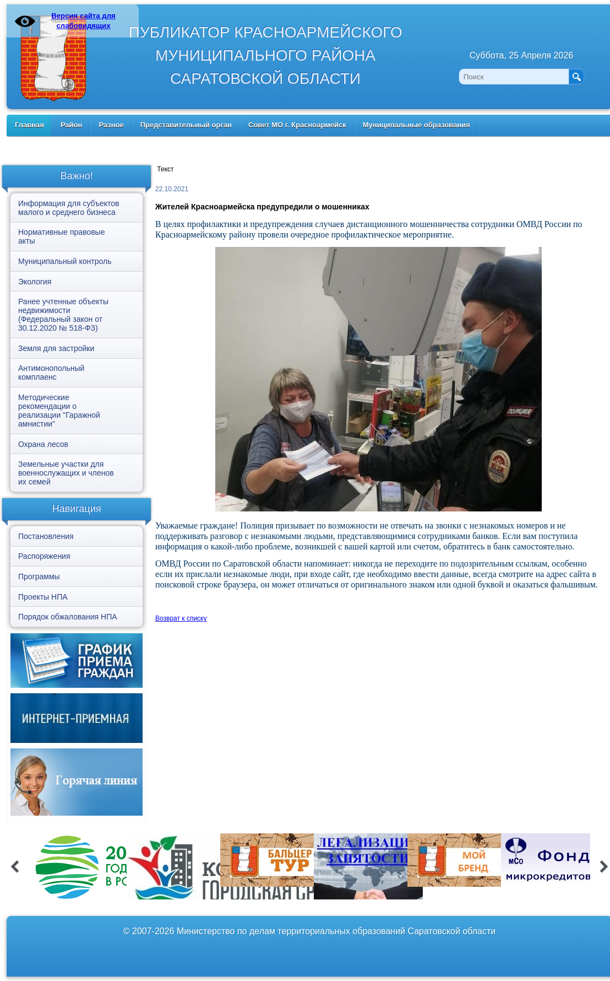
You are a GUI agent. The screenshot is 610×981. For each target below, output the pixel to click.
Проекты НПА (43, 596)
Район (72, 125)
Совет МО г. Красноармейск (297, 125)
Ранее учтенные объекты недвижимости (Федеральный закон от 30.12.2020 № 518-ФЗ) (63, 314)
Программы (39, 576)
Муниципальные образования (416, 125)
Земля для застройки (56, 348)
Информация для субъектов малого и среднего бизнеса (68, 208)
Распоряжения (44, 556)
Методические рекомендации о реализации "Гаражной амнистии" (59, 410)
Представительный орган (186, 125)
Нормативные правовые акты (61, 236)
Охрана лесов (43, 444)
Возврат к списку (181, 618)
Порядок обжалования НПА (67, 616)
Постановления (46, 536)
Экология (34, 281)
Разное (111, 125)
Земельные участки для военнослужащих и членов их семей (66, 473)
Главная (29, 125)
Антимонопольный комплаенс (51, 372)
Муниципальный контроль (64, 261)
